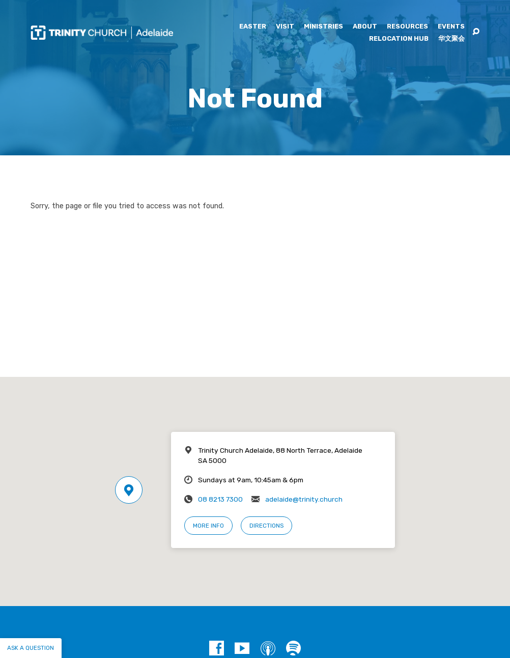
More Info (208, 525)
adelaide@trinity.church (304, 499)
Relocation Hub (399, 39)
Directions (266, 525)
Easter (252, 26)
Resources (407, 26)
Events (451, 26)
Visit (285, 26)
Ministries (323, 26)
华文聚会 (451, 39)
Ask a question (30, 647)
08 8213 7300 (220, 499)
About (365, 26)
